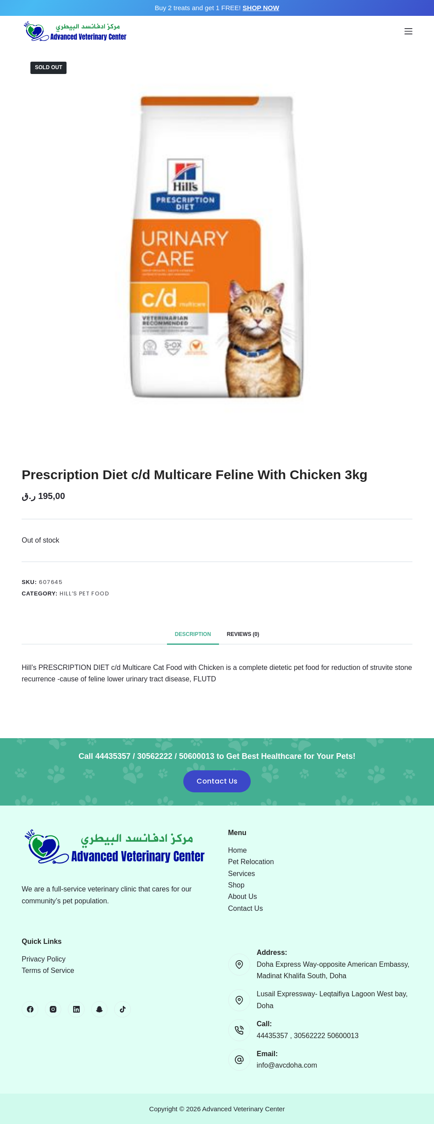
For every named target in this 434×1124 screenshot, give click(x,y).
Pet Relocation (251, 861)
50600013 (343, 1035)
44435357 (273, 1035)
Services (241, 873)
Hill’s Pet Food (84, 593)
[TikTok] (122, 1009)
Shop (236, 885)
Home (237, 850)
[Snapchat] (99, 1009)
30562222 (310, 1035)
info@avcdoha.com (287, 1065)
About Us (242, 896)
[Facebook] (30, 1009)
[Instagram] (53, 1009)
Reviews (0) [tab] (243, 634)
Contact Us (217, 781)
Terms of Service (48, 970)
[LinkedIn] (76, 1009)
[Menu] (408, 31)
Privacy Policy (44, 959)
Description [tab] (193, 634)
